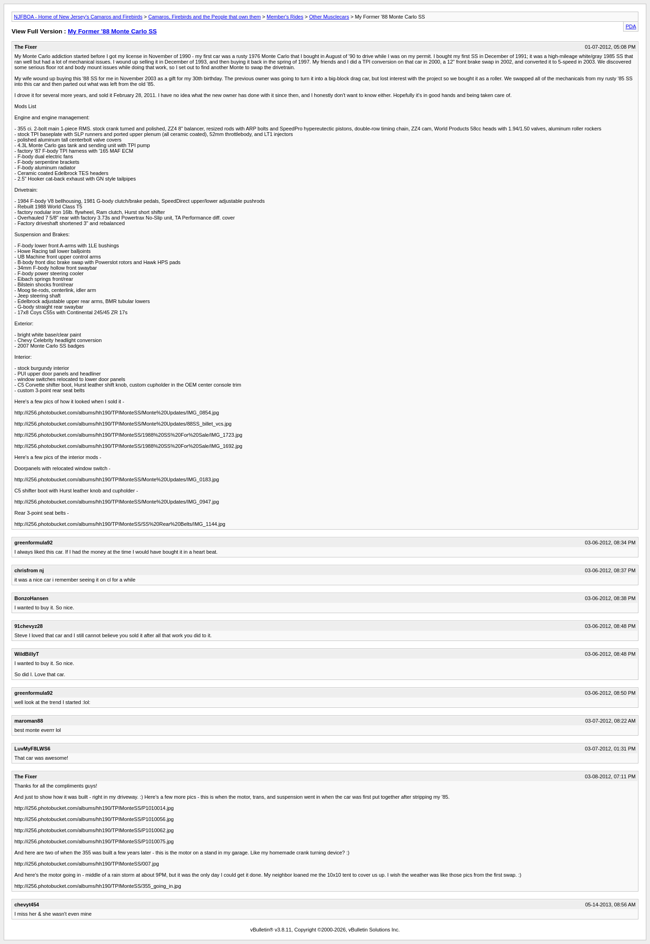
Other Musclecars (329, 16)
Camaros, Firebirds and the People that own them (204, 16)
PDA (630, 26)
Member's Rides (285, 16)
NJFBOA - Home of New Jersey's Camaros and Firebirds (78, 16)
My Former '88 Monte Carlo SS (112, 31)
